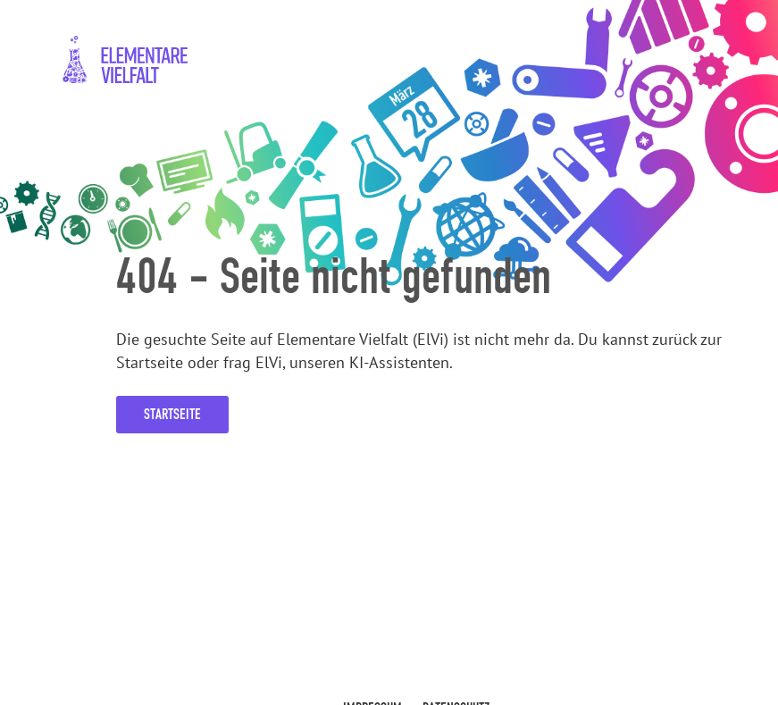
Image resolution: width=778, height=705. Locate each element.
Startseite (172, 414)
